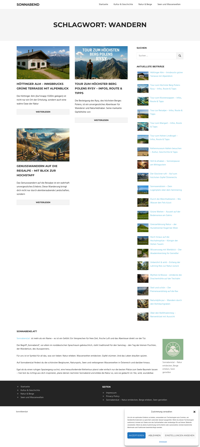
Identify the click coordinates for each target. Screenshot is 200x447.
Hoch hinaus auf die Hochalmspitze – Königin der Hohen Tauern (164, 240)
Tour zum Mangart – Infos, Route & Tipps (166, 125)
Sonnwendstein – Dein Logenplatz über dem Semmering (166, 188)
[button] (194, 411)
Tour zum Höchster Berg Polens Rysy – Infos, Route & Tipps (98, 88)
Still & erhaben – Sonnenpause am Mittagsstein (165, 163)
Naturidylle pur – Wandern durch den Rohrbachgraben (166, 302)
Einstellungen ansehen (179, 435)
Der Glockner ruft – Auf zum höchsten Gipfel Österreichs (163, 175)
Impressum (163, 441)
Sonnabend (28, 5)
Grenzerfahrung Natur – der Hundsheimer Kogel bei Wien (164, 226)
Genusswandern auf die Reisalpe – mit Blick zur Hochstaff (37, 170)
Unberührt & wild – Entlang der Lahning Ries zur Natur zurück (165, 264)
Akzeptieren (136, 435)
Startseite (103, 4)
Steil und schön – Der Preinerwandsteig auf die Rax (164, 289)
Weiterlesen (43, 112)
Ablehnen (154, 435)
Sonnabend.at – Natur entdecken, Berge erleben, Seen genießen (136, 400)
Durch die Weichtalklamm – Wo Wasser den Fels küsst (165, 201)
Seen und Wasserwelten (169, 4)
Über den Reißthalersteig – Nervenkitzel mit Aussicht (163, 314)
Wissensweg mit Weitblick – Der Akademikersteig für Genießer (166, 251)
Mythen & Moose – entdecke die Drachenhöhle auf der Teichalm (166, 277)
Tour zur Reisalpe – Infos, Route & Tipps (166, 112)
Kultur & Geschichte (123, 4)
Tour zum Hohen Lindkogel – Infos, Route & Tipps (164, 137)
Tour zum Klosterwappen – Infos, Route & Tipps (166, 99)
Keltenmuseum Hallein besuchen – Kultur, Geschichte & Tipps (166, 150)
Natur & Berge (145, 4)
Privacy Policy (112, 396)
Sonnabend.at (24, 338)
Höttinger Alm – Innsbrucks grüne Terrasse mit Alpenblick (166, 74)
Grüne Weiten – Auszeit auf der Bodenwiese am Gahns (165, 213)
